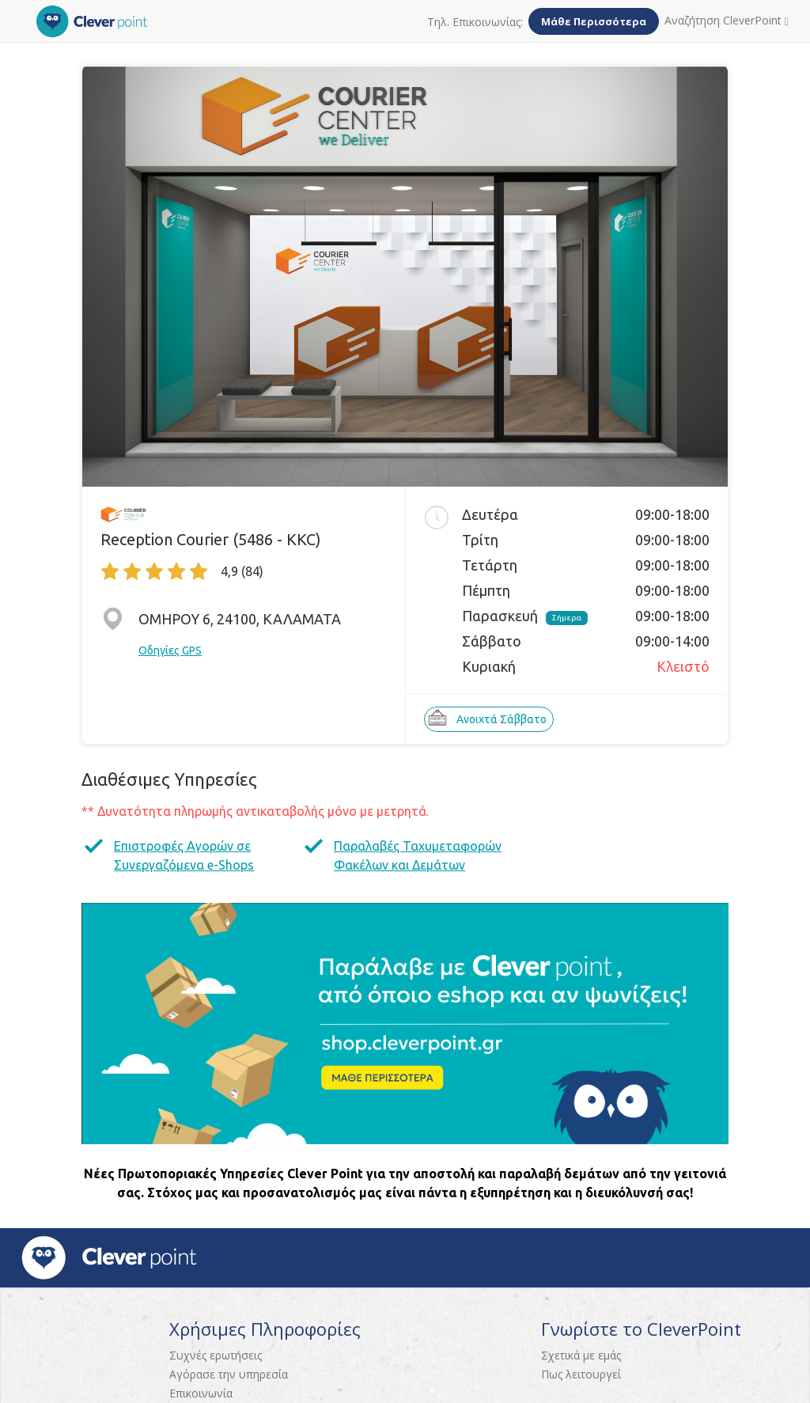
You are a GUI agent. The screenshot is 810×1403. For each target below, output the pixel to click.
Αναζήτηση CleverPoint (726, 20)
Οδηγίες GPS (170, 650)
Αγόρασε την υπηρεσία (228, 1374)
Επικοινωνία (201, 1393)
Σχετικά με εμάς (581, 1355)
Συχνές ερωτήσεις (215, 1355)
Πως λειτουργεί (581, 1374)
